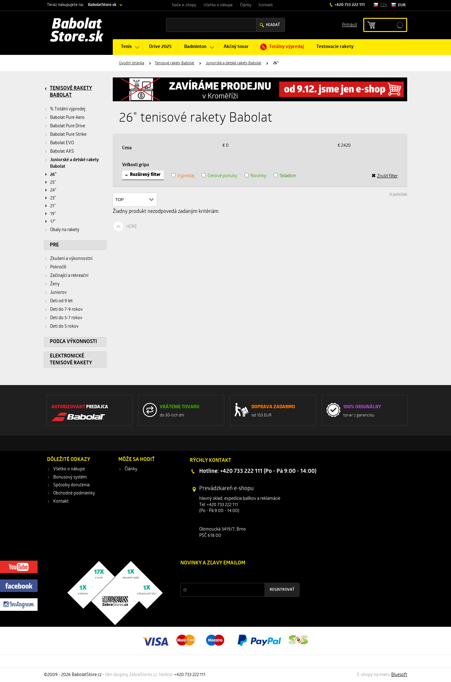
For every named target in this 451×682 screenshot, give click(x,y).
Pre (54, 245)
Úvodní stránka (131, 63)
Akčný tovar (236, 47)
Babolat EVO (62, 143)
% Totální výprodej (67, 109)
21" (53, 206)
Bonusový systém (70, 477)
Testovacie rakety (335, 47)
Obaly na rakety (64, 230)
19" (53, 214)
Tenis (126, 47)
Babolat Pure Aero (67, 117)
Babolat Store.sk (76, 31)
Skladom (288, 176)
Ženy (55, 284)
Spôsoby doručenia (71, 485)
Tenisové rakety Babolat (174, 63)
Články (245, 5)
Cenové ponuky (222, 176)
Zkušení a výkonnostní (71, 258)
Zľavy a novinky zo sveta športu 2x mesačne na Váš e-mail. (234, 575)
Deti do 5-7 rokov (66, 318)
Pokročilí (58, 267)
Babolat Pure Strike (68, 134)
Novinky (258, 176)
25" (53, 182)
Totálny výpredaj (286, 47)
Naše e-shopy (184, 5)
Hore (131, 227)
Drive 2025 (160, 47)
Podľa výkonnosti (73, 341)
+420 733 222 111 (349, 5)
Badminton (195, 47)
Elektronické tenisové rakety (71, 360)
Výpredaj (185, 176)
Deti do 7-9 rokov (66, 309)
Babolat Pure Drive (67, 126)
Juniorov (58, 292)
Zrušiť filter (384, 176)
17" (53, 221)
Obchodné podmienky (74, 493)
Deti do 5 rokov (64, 326)
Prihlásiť (349, 25)
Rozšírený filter (145, 174)
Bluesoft (399, 675)
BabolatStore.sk (102, 5)
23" (53, 198)
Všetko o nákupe (218, 5)
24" (53, 190)
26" (53, 174)
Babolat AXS (62, 151)
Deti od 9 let (61, 301)
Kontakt (266, 5)
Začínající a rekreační (69, 275)
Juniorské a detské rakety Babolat (233, 63)
